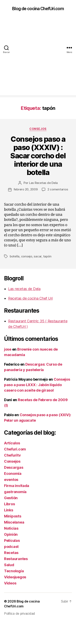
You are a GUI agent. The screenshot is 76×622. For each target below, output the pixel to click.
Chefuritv (12, 455)
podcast (11, 546)
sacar (38, 256)
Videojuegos (15, 577)
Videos (10, 583)
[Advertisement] (38, 57)
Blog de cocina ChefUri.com (38, 8)
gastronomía (15, 492)
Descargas (13, 467)
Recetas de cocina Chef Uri (30, 298)
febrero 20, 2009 (26, 189)
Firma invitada (16, 486)
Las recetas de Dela (24, 289)
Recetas (11, 553)
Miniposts (12, 516)
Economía (12, 473)
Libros (9, 504)
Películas (12, 540)
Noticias (11, 528)
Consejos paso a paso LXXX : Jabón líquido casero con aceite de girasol (37, 384)
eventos (11, 479)
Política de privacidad (19, 613)
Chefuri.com (15, 449)
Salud (9, 565)
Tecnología (14, 571)
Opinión (11, 534)
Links (8, 510)
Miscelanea (14, 522)
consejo (26, 256)
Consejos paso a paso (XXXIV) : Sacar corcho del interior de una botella (37, 156)
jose (7, 349)
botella (14, 256)
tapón (47, 256)
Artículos (12, 443)
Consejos (37, 129)
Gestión (11, 498)
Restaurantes (16, 559)
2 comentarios (57, 189)
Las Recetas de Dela (43, 183)
